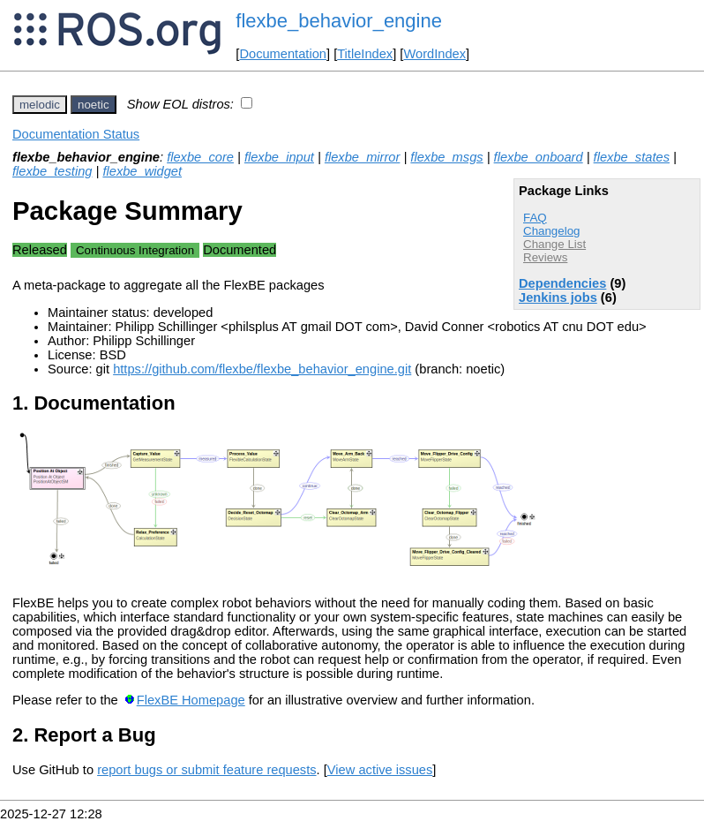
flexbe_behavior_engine (339, 21)
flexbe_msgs (446, 157)
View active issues (379, 770)
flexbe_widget (142, 171)
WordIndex (434, 54)
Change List (554, 244)
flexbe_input (279, 157)
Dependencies (562, 283)
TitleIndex (365, 54)
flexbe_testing (52, 171)
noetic (93, 104)
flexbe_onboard (538, 157)
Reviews (545, 257)
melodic (39, 104)
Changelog (551, 230)
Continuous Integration (135, 250)
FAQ (535, 217)
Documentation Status (75, 134)
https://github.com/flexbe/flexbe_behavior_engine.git (262, 369)
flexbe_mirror (363, 157)
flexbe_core (200, 157)
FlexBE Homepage (191, 700)
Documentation (282, 54)
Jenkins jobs (558, 297)
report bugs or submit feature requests (206, 770)
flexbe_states (632, 157)
